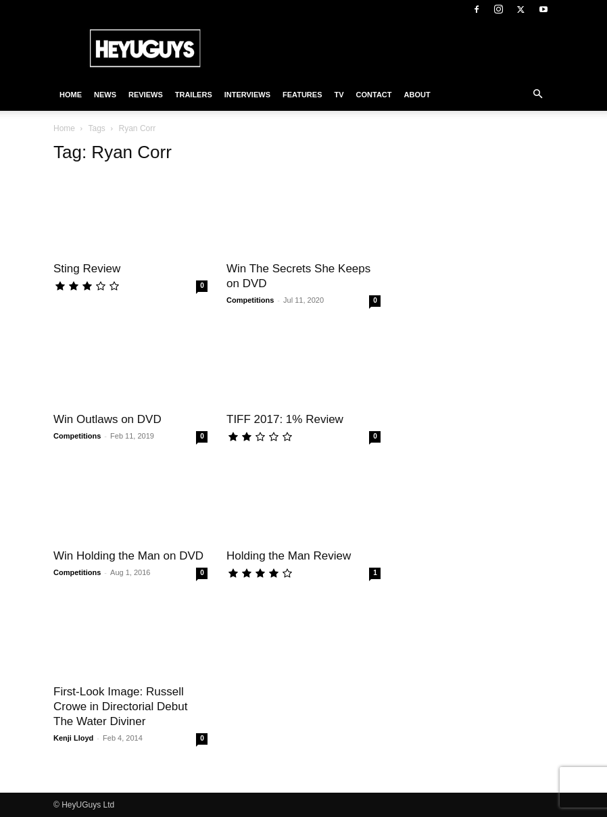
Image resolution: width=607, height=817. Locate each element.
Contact (374, 95)
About (417, 95)
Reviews (145, 95)
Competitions (250, 300)
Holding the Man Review (288, 555)
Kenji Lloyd (73, 738)
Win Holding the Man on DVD (128, 555)
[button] (537, 94)
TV (338, 95)
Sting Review (86, 268)
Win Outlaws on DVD (107, 419)
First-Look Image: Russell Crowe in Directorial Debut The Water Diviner (120, 706)
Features (302, 95)
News (105, 95)
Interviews (247, 95)
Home (70, 95)
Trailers (193, 95)
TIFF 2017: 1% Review (284, 419)
